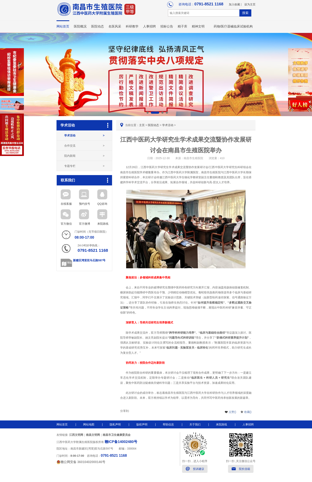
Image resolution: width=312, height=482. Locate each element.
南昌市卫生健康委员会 (117, 434)
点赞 (232, 411)
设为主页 (249, 4)
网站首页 (63, 26)
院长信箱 (244, 468)
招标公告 (166, 26)
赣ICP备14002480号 (121, 442)
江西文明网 (76, 434)
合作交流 (84, 146)
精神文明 (198, 26)
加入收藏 (234, 4)
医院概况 (80, 26)
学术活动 (84, 135)
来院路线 (221, 424)
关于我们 (195, 424)
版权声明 (141, 424)
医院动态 (97, 26)
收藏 (248, 411)
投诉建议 (198, 468)
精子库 (182, 26)
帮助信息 (168, 424)
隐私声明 (115, 424)
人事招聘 (149, 26)
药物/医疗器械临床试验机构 (233, 26)
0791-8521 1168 (208, 4)
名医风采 (114, 26)
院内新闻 (84, 156)
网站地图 (88, 424)
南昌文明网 (93, 434)
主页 (142, 125)
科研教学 (132, 26)
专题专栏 (84, 166)
